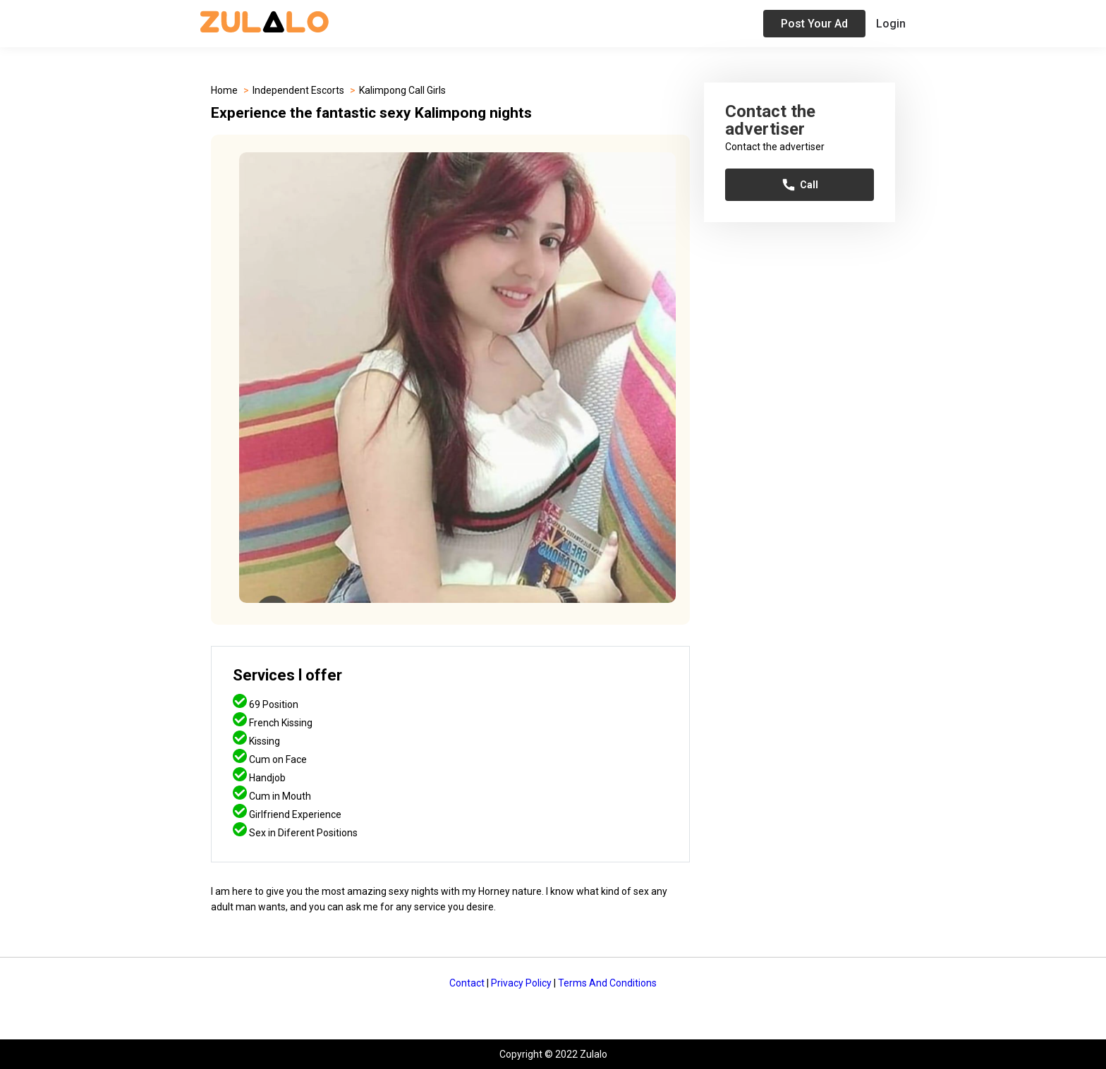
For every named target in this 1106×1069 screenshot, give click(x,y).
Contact (467, 983)
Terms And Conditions (607, 983)
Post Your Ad (814, 23)
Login (891, 23)
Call (799, 185)
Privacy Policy (521, 983)
